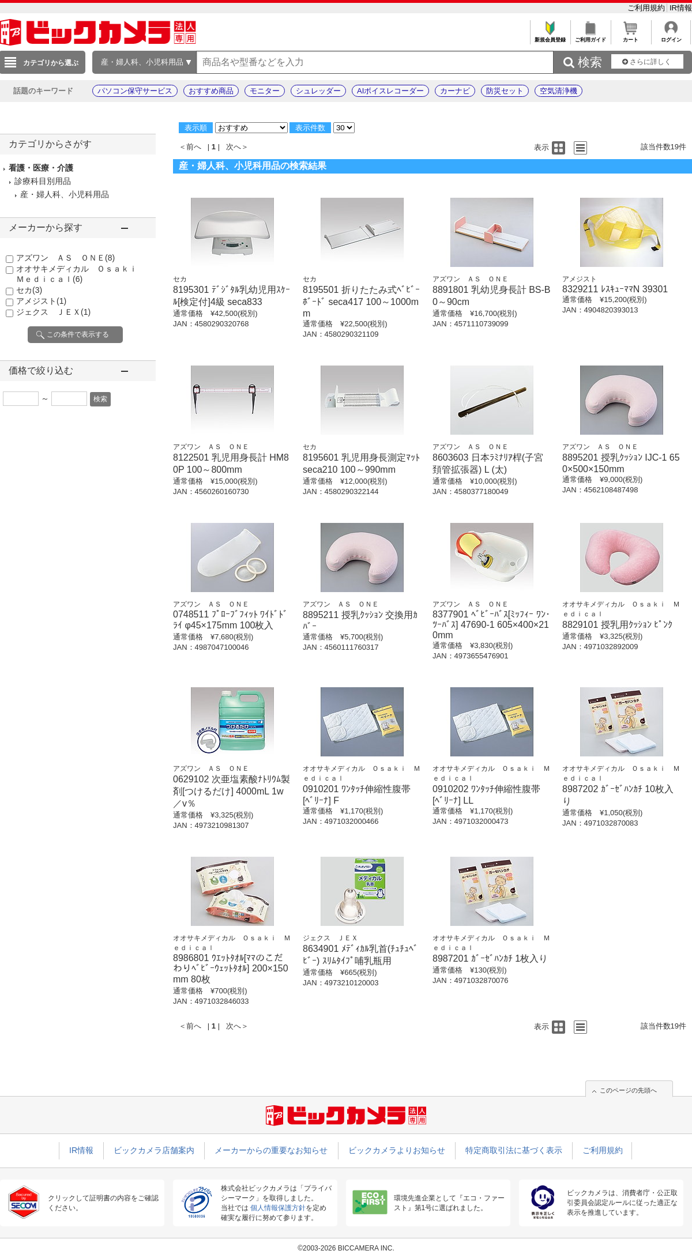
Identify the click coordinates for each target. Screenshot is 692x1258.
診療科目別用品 (42, 181)
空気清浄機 (558, 90)
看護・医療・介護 (41, 167)
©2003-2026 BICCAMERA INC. (346, 1248)
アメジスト (41, 301)
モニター (265, 90)
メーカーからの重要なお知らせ (271, 1150)
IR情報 (681, 7)
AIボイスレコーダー (390, 90)
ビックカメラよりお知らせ (396, 1150)
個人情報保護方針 (278, 1208)
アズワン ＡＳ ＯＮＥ (65, 257)
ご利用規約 (647, 7)
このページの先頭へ (628, 1090)
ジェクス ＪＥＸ (53, 312)
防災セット (505, 90)
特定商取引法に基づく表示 (513, 1150)
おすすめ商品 (211, 90)
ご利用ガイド (590, 37)
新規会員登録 (550, 37)
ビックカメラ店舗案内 (154, 1150)
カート (630, 37)
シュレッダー (318, 90)
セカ (29, 290)
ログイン (671, 37)
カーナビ (455, 90)
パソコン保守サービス (134, 90)
